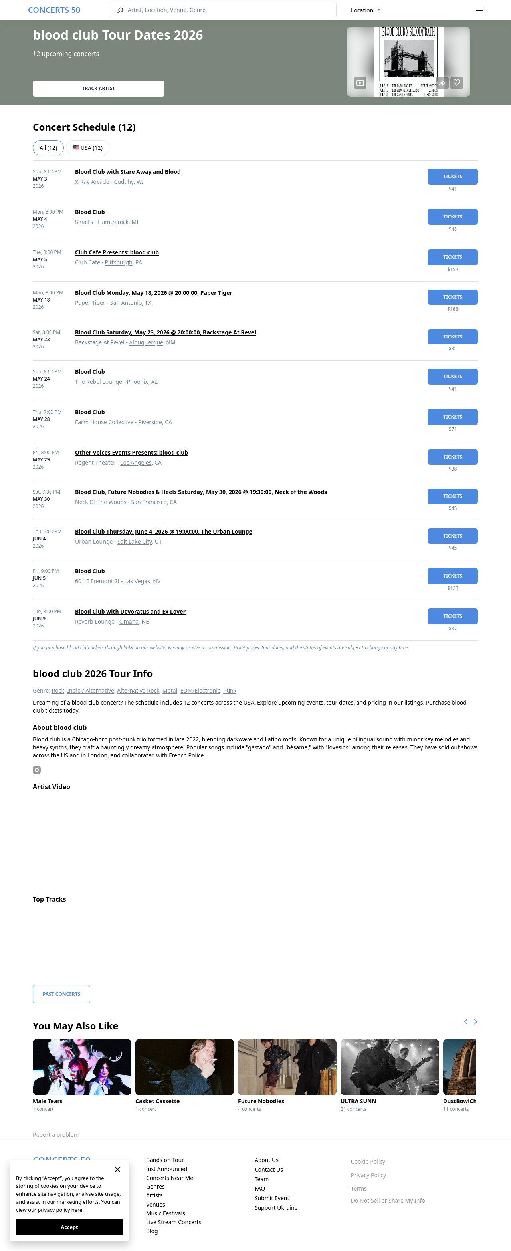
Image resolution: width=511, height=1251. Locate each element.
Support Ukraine (276, 1207)
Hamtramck (113, 222)
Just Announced (166, 1169)
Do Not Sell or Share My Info (388, 1200)
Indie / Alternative (90, 690)
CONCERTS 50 (54, 9)
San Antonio (126, 302)
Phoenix (137, 381)
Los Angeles (135, 462)
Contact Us (269, 1169)
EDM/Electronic (200, 690)
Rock (58, 690)
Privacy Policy (368, 1175)
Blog (152, 1231)
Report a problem (56, 1134)
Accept (69, 1227)
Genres (155, 1186)
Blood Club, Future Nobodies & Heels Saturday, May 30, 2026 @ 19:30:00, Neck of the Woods (201, 492)
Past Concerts (61, 994)
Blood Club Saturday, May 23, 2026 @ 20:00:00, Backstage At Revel (165, 332)
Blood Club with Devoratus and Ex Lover (130, 611)
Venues (155, 1204)
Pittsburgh (119, 262)
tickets (452, 176)
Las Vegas (137, 581)
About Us (267, 1160)
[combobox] (366, 10)
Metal (169, 690)
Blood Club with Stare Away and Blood (128, 171)
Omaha (129, 621)
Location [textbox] (362, 10)
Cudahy (123, 181)
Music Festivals (165, 1213)
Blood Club (90, 212)
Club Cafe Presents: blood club (117, 252)
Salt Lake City (134, 541)
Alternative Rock (138, 690)
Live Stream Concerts (173, 1222)
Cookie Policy (368, 1161)
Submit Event (272, 1198)
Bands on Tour (165, 1160)
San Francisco (149, 502)
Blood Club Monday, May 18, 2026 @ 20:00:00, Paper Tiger (153, 292)
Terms (359, 1188)
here (76, 1209)
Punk (229, 690)
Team (262, 1179)
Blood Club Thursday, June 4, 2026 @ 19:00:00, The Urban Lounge (163, 531)
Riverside (150, 422)
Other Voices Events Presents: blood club (131, 452)
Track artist (98, 88)
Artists (154, 1195)
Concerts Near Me (169, 1178)
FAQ (260, 1188)
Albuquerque (146, 342)
